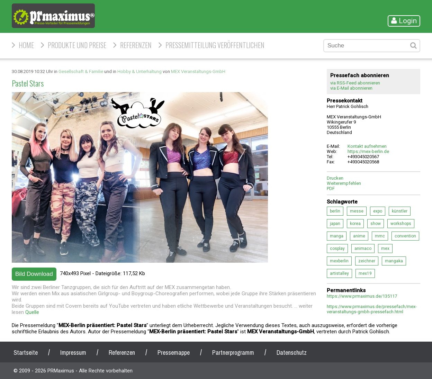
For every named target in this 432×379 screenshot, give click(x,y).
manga (336, 236)
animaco (362, 248)
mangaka (394, 261)
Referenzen (136, 45)
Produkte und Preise (77, 45)
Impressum (73, 352)
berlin (335, 211)
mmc (380, 236)
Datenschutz (292, 352)
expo (377, 211)
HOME (26, 45)
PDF (331, 188)
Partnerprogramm (233, 352)
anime (359, 236)
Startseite (26, 352)
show (375, 223)
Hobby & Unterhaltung (139, 71)
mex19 (365, 273)
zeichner (366, 261)
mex (385, 248)
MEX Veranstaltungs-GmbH (198, 71)
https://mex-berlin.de (368, 151)
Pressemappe (174, 352)
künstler (399, 211)
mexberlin (339, 261)
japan (335, 223)
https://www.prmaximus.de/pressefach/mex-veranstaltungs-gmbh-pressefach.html (372, 309)
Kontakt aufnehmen (367, 146)
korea (355, 223)
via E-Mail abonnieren (351, 88)
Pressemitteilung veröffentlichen (214, 45)
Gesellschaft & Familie (80, 71)
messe (356, 211)
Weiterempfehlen (344, 183)
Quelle (32, 312)
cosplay (337, 248)
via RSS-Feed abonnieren (355, 82)
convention (405, 236)
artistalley (339, 273)
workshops (400, 223)
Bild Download (34, 274)
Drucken (335, 178)
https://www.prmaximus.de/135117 (362, 296)
